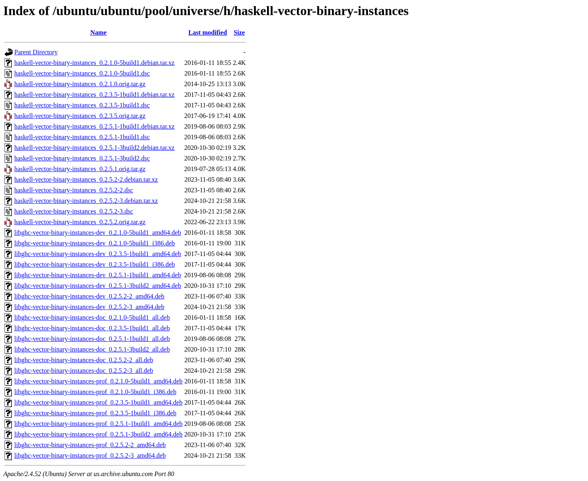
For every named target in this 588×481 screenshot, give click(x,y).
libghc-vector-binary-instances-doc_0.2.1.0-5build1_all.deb (92, 317)
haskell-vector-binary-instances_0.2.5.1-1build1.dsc (82, 137)
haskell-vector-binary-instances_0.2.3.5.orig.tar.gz (79, 115)
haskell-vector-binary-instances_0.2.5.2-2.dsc (73, 190)
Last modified (207, 32)
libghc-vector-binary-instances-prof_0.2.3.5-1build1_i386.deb (95, 413)
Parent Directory (36, 52)
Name (98, 32)
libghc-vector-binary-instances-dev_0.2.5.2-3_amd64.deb (89, 306)
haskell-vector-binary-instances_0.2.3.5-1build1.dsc (82, 105)
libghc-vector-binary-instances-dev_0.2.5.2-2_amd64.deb (89, 296)
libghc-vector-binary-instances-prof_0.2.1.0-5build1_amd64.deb (98, 381)
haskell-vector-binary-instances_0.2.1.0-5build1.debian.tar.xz (94, 62)
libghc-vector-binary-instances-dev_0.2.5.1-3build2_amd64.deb (97, 285)
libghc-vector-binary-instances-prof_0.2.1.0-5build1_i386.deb (95, 391)
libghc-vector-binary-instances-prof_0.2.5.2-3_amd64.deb (90, 455)
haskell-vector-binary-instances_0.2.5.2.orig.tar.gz (79, 221)
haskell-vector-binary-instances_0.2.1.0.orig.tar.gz (79, 83)
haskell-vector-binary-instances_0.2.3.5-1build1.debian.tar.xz (94, 94)
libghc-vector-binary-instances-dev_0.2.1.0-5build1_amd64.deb (97, 232)
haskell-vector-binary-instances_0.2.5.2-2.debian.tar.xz (86, 179)
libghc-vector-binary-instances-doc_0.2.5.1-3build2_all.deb (92, 349)
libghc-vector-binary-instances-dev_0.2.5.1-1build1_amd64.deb (97, 275)
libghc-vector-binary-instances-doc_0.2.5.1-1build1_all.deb (92, 338)
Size (239, 32)
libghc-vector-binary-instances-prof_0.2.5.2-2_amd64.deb (90, 444)
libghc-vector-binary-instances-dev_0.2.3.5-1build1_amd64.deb (97, 253)
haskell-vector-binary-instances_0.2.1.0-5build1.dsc (82, 73)
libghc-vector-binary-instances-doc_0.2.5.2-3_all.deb (83, 370)
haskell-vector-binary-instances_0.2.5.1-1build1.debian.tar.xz (94, 126)
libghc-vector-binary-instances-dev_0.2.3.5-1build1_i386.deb (94, 264)
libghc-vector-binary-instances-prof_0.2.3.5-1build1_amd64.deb (98, 402)
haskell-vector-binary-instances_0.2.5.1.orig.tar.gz (79, 168)
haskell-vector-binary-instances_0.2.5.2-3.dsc (73, 211)
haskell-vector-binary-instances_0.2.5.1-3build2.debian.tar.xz (94, 147)
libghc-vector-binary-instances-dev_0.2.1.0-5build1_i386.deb (94, 243)
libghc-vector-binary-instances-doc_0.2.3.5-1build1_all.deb (92, 328)
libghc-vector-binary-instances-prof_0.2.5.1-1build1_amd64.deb (98, 423)
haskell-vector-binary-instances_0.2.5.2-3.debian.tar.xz (86, 200)
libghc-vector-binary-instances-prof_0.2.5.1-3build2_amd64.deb (98, 434)
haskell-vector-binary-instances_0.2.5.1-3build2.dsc (82, 158)
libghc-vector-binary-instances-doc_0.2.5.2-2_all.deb (83, 359)
